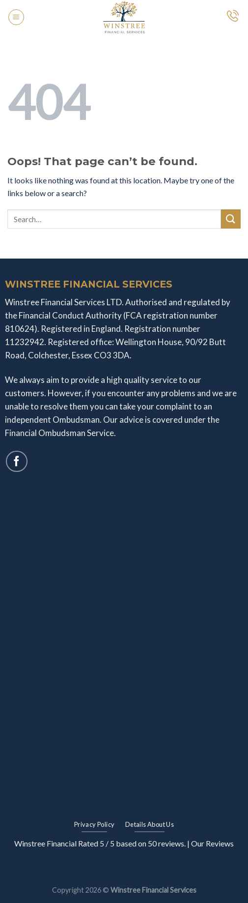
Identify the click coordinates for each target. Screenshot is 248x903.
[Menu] (16, 17)
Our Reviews (212, 843)
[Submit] (231, 219)
